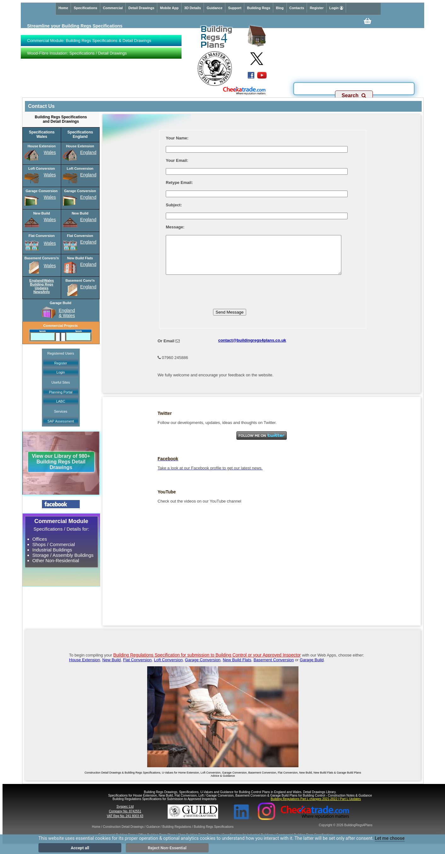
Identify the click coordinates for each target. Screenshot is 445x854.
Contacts (296, 8)
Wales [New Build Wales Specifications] (50, 219)
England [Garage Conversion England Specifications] (88, 197)
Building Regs (258, 8)
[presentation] (214, 297)
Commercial (113, 8)
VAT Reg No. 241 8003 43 (125, 823)
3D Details (192, 8)
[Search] (354, 87)
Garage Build (312, 667)
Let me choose (390, 838)
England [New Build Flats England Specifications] (88, 264)
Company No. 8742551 (125, 819)
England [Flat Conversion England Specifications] (88, 241)
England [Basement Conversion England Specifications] (88, 286)
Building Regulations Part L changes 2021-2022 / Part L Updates (316, 806)
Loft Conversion (168, 667)
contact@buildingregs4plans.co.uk (252, 347)
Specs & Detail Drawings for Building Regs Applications (121, 89)
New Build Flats (237, 667)
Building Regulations (176, 834)
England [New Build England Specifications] (88, 219)
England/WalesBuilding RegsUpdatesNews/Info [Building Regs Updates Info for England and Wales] (41, 286)
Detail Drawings (141, 8)
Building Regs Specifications (214, 834)
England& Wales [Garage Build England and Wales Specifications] (67, 313)
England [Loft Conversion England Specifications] (88, 174)
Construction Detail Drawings (123, 834)
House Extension (84, 667)
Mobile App (169, 8)
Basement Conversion (273, 667)
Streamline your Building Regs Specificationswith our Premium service (75, 28)
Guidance (214, 8)
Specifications (85, 8)
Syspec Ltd (125, 814)
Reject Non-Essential (167, 847)
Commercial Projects (60, 325)
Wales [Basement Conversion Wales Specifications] (50, 265)
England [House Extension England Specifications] (88, 152)
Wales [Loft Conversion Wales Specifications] (50, 174)
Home (63, 8)
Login (336, 8)
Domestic (36, 89)
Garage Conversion (203, 667)
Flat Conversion (137, 667)
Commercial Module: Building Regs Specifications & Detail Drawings (89, 40)
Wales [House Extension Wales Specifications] (50, 152)
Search (354, 95)
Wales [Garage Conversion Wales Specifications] (50, 197)
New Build (111, 667)
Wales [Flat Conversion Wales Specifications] (50, 243)
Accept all (80, 847)
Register (317, 8)
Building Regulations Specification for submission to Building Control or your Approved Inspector (207, 662)
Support (234, 8)
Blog (280, 8)
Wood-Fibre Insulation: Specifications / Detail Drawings (77, 53)
